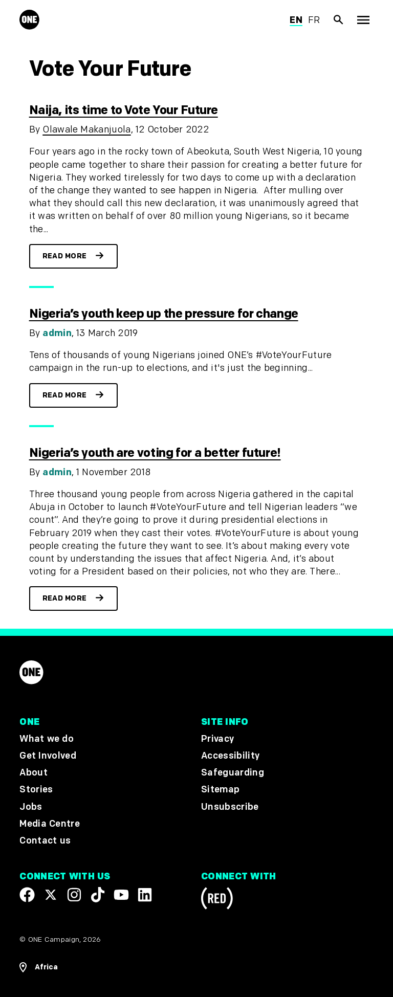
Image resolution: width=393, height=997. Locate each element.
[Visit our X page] (50, 894)
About (33, 772)
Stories (36, 789)
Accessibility (230, 755)
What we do (46, 739)
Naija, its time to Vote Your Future (123, 110)
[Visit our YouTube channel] (121, 894)
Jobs (30, 807)
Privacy (217, 739)
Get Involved (47, 755)
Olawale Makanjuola (86, 129)
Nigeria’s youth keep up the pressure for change (163, 313)
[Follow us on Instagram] (74, 894)
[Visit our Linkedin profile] (144, 894)
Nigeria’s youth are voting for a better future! (155, 453)
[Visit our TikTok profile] (97, 894)
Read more (64, 256)
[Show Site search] (339, 20)
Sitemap (220, 789)
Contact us (45, 840)
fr (314, 20)
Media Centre (49, 823)
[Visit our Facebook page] (27, 894)
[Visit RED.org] (217, 900)
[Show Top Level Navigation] (363, 20)
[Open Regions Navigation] (38, 967)
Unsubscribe (230, 807)
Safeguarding (232, 772)
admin (57, 333)
